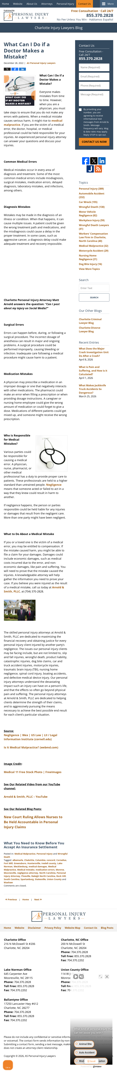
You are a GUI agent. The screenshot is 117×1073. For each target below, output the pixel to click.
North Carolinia (47, 872)
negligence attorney (27, 872)
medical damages (38, 866)
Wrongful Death (92, 207)
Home (5, 3)
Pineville (25, 876)
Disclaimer (34, 927)
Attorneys (47, 3)
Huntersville (33, 863)
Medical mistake (25, 869)
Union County (54, 879)
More (111, 3)
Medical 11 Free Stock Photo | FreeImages (32, 772)
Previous (11, 899)
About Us (32, 3)
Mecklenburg (20, 866)
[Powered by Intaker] (91, 1067)
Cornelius (61, 860)
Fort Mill (8, 863)
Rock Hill (61, 876)
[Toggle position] (100, 975)
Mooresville (10, 872)
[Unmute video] (63, 975)
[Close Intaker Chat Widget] (107, 975)
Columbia (40, 860)
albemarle (17, 860)
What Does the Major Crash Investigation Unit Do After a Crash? (94, 352)
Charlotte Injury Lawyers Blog (26, 15)
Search (94, 297)
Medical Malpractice (24, 853)
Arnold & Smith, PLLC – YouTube (26, 796)
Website (17, 3)
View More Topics (89, 269)
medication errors (45, 869)
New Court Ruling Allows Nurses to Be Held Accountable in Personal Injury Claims (33, 822)
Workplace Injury (92, 220)
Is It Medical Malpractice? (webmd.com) (31, 747)
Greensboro (20, 863)
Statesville (40, 879)
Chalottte (29, 860)
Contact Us (84, 3)
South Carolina (11, 879)
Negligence (54, 484)
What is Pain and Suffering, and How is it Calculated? (93, 370)
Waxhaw (8, 882)
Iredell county (48, 863)
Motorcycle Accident (93, 250)
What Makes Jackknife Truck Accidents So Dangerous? (92, 389)
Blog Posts (107, 927)
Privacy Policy (52, 927)
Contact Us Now (94, 142)
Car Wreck (88, 202)
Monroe (60, 869)
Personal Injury (65, 3)
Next (38, 899)
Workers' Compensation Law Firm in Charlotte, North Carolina (93, 237)
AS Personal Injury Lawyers (40, 1056)
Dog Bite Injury (90, 264)
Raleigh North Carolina (43, 876)
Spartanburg (27, 879)
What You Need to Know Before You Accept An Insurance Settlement (34, 845)
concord (51, 860)
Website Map (72, 927)
